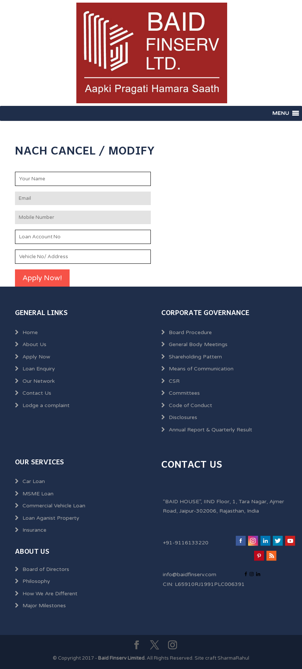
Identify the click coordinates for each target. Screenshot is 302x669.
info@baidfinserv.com (189, 574)
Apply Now (36, 357)
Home (30, 332)
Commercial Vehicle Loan (53, 505)
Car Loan (33, 481)
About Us (34, 344)
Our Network (38, 381)
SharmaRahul (233, 658)
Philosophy (36, 581)
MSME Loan (38, 494)
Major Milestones (44, 605)
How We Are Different (49, 593)
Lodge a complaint (46, 405)
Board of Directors (45, 569)
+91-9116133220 (185, 543)
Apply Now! (42, 278)
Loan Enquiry (38, 369)
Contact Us (36, 393)
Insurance (34, 530)
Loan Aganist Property (50, 518)
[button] (280, 113)
